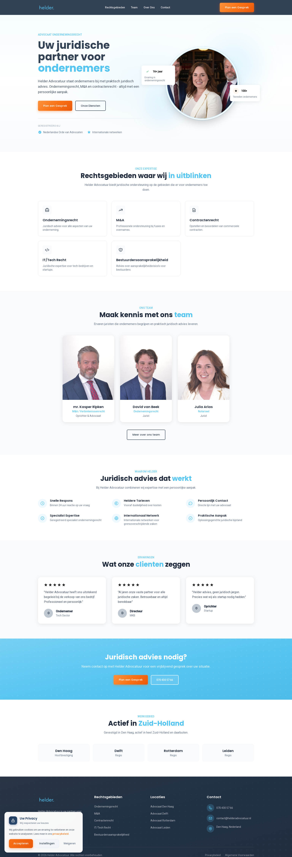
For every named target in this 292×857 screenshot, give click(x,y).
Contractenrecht (104, 820)
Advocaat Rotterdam (162, 820)
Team (134, 7)
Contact (165, 7)
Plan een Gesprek (237, 7)
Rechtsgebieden (115, 7)
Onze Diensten (90, 106)
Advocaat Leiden (160, 827)
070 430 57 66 (164, 679)
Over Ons (149, 7)
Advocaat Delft (159, 813)
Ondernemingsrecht (106, 806)
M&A (97, 813)
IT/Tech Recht (102, 827)
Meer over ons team (146, 435)
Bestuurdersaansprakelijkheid (111, 834)
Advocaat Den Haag (162, 806)
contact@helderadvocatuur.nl (233, 818)
